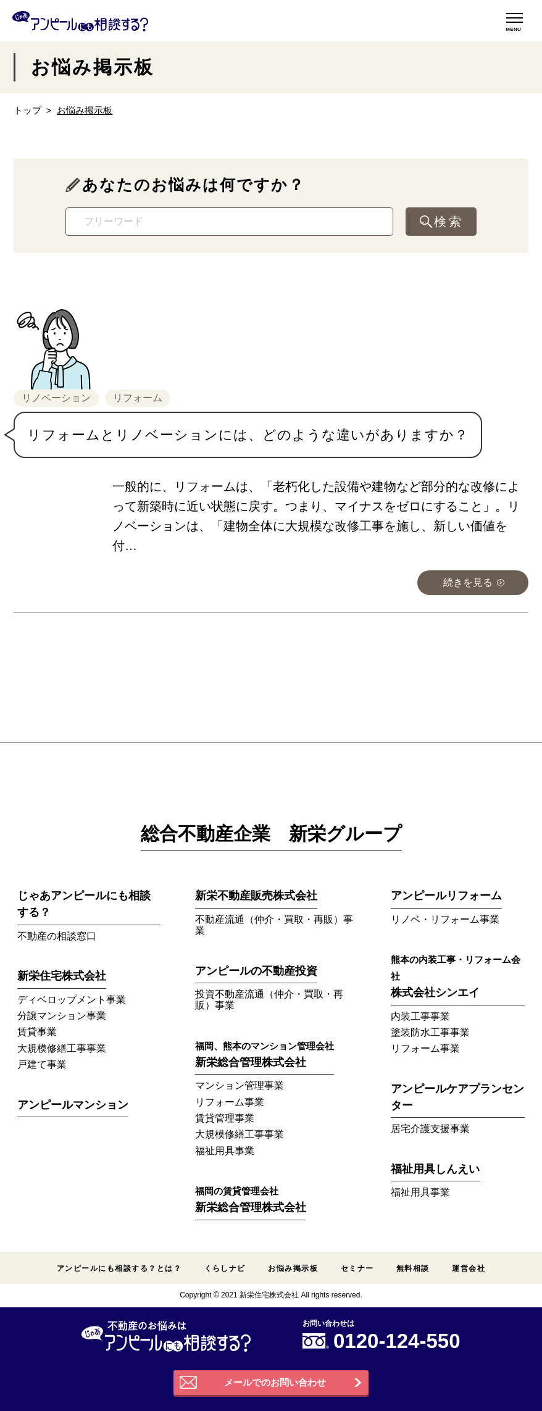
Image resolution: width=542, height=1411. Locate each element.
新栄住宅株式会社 (61, 976)
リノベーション (56, 398)
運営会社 (468, 1268)
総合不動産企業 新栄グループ (271, 833)
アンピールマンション (72, 1105)
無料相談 (413, 1268)
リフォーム (137, 398)
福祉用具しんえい (435, 1169)
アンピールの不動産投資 (256, 971)
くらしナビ (225, 1268)
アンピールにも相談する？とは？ (119, 1268)
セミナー (357, 1268)
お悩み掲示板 (293, 1268)
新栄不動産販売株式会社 (256, 895)
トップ (27, 110)
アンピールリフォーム (446, 895)
